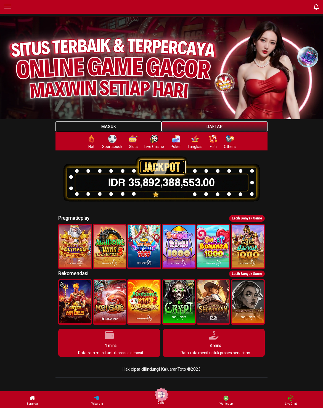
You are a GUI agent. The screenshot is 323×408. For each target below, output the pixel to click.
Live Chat (291, 400)
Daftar (214, 126)
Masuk (108, 126)
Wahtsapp (226, 400)
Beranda (32, 400)
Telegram (97, 400)
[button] (75, 246)
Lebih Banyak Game (247, 218)
